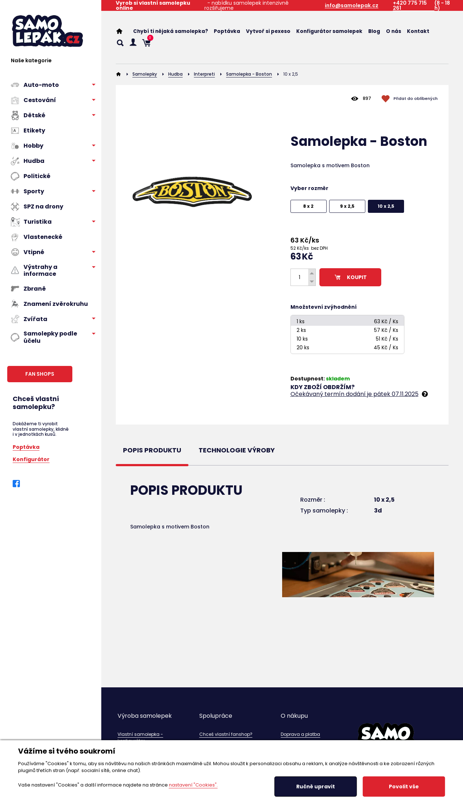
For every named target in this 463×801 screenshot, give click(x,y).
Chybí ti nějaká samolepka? (170, 31)
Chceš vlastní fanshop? (225, 734)
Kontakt (418, 31)
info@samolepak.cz (351, 5)
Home (123, 31)
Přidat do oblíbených (416, 98)
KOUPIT (350, 277)
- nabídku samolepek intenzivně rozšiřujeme (202, 5)
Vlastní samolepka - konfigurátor (140, 737)
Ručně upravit (315, 786)
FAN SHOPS (39, 374)
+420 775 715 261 (410, 5)
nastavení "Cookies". (193, 784)
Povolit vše (404, 786)
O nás (393, 31)
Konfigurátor (31, 459)
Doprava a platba (300, 734)
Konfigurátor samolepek (329, 31)
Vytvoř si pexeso (268, 31)
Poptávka (26, 446)
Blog (374, 31)
